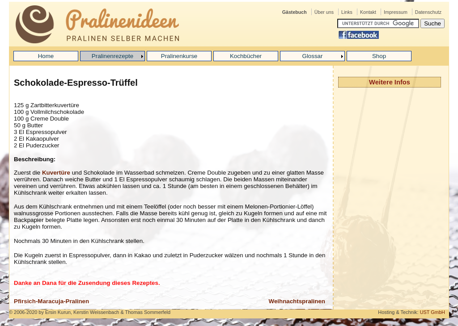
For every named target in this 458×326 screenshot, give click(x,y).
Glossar (312, 56)
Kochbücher (246, 56)
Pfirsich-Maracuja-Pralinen (51, 301)
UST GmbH (432, 312)
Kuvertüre (56, 172)
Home (46, 56)
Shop (379, 56)
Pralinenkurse (179, 56)
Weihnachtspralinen (297, 301)
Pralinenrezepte (112, 56)
